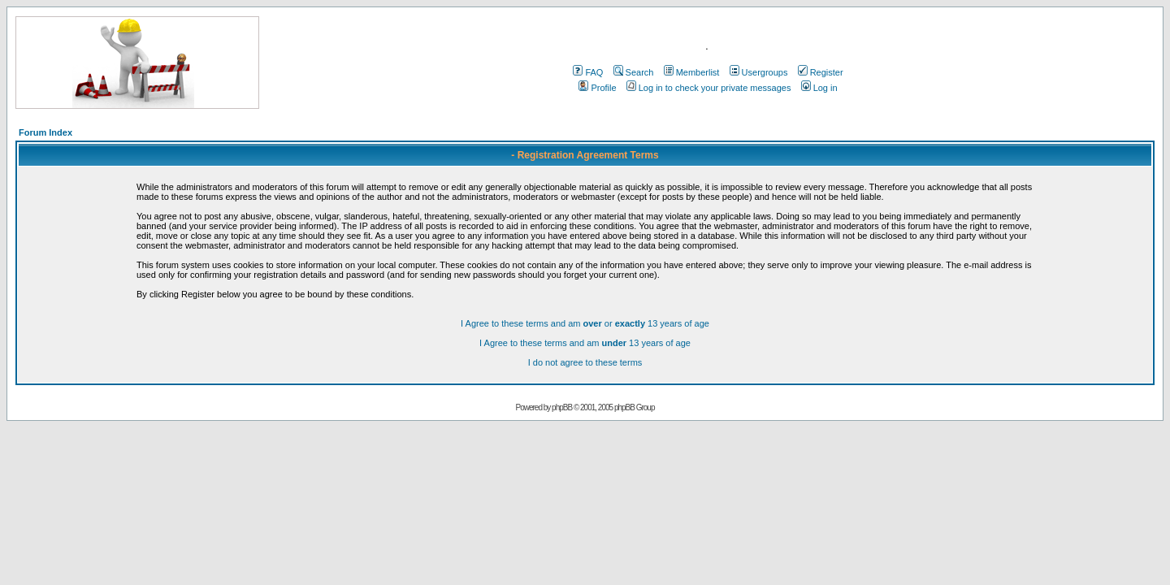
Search (633, 72)
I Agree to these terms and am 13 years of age (585, 343)
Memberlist (692, 72)
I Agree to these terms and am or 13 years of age (585, 323)
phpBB (562, 407)
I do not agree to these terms (585, 362)
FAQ (588, 72)
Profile (597, 88)
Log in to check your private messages (708, 88)
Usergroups (759, 72)
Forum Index (45, 132)
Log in (819, 88)
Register (820, 72)
